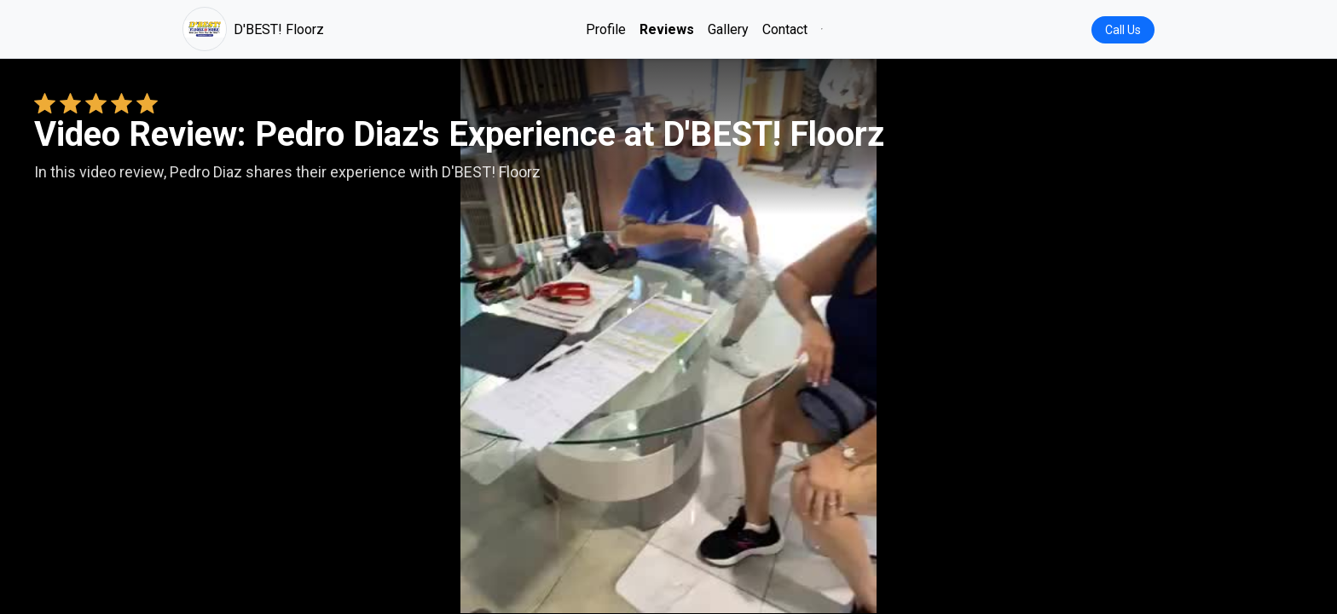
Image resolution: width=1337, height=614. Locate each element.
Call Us (1123, 30)
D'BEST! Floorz (253, 29)
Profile (606, 29)
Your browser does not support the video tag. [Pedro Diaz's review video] (668, 336)
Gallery (728, 29)
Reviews (667, 29)
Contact (784, 29)
